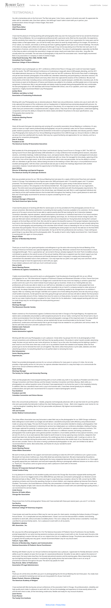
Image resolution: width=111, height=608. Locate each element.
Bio (38, 5)
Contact (105, 5)
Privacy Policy (60, 605)
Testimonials (63, 5)
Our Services (45, 5)
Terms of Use (50, 605)
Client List (54, 5)
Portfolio (33, 5)
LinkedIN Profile (95, 5)
